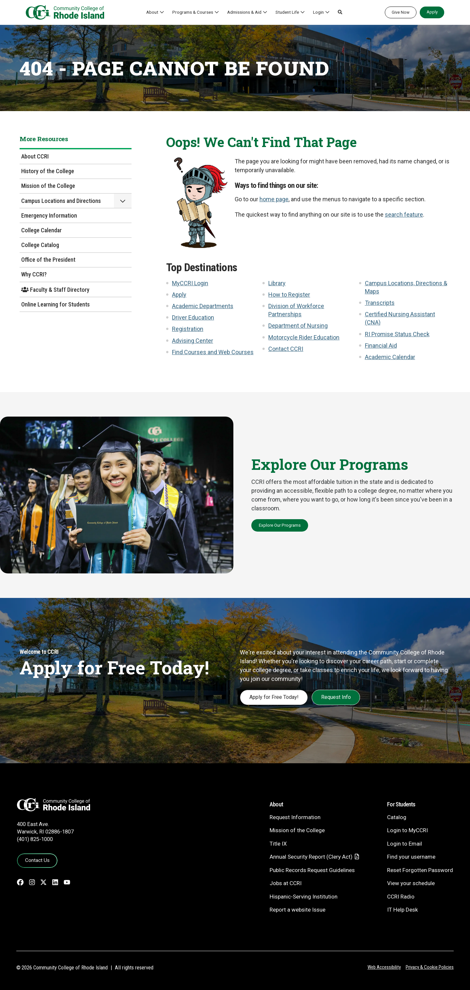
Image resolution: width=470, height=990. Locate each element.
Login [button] (318, 12)
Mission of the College (48, 185)
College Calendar (41, 230)
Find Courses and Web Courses (213, 352)
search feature (404, 214)
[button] (340, 12)
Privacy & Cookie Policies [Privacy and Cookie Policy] (430, 967)
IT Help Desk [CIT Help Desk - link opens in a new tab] (402, 909)
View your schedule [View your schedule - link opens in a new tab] (411, 883)
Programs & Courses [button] (192, 12)
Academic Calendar (390, 357)
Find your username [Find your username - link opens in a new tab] (411, 856)
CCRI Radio (401, 896)
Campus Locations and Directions (61, 200)
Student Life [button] (287, 12)
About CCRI (35, 156)
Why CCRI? (34, 274)
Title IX (278, 843)
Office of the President (48, 259)
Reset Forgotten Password (420, 870)
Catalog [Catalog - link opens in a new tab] (396, 817)
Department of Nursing (298, 325)
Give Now (401, 12)
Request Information (295, 817)
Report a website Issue (297, 909)
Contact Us (37, 860)
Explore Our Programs (280, 525)
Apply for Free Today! (274, 697)
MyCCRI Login (190, 283)
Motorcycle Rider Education (303, 337)
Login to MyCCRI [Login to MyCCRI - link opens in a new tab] (407, 830)
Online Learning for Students (55, 304)
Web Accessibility (384, 967)
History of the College (47, 171)
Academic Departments (202, 306)
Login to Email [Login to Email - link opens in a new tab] (404, 843)
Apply (432, 11)
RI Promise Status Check (397, 334)
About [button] (152, 12)
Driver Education (193, 317)
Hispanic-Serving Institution (303, 896)
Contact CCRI (285, 348)
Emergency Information (49, 215)
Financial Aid (381, 345)
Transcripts (380, 302)
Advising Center (192, 340)
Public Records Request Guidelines (312, 870)
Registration (187, 328)
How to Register (289, 294)
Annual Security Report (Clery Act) (311, 856)
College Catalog (40, 244)
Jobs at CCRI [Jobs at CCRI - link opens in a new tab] (286, 883)
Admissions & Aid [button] (244, 12)
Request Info (336, 697)
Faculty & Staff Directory (55, 289)
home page (274, 199)
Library (277, 283)
